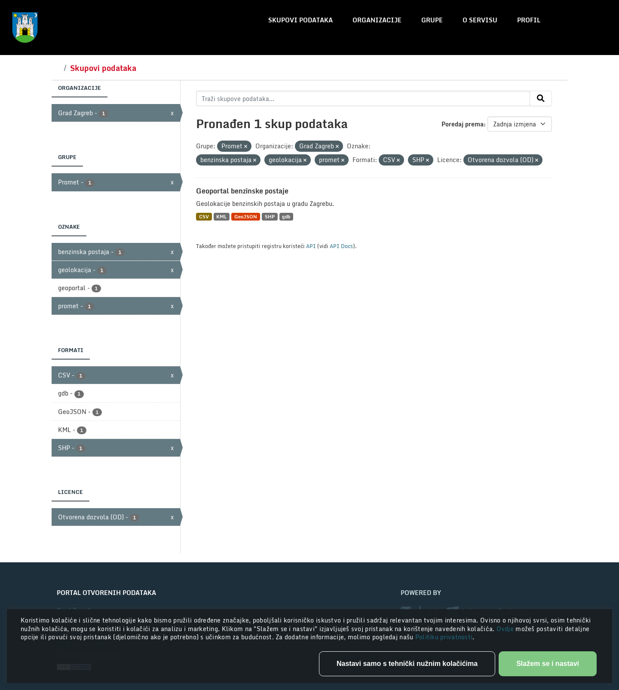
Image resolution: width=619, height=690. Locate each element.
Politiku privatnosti (444, 637)
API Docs (341, 246)
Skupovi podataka (300, 20)
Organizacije (376, 20)
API (311, 246)
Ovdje (506, 629)
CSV (204, 216)
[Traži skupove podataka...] (363, 98)
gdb (286, 216)
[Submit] (541, 98)
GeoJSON (245, 216)
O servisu (480, 20)
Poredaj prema (462, 124)
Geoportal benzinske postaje (242, 190)
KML (221, 216)
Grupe (432, 20)
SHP (270, 216)
